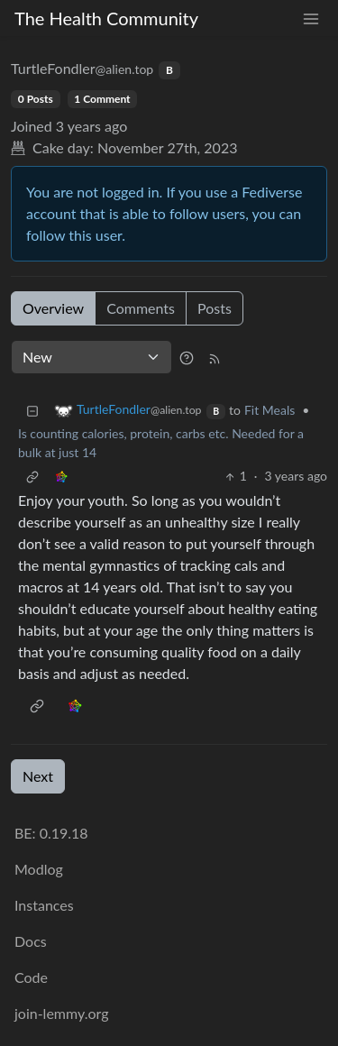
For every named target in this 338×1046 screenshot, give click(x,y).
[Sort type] (91, 357)
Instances (44, 904)
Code (31, 977)
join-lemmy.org (61, 1013)
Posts (214, 308)
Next (38, 775)
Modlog (38, 868)
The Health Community (106, 18)
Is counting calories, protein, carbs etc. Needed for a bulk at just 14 (161, 443)
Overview (53, 308)
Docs (30, 941)
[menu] (311, 18)
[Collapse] (32, 410)
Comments (140, 308)
